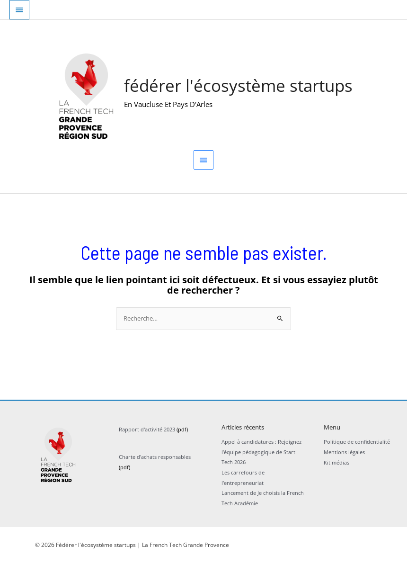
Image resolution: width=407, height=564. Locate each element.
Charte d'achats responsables (155, 457)
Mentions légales (344, 452)
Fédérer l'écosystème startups (238, 86)
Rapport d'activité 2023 (147, 430)
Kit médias (336, 462)
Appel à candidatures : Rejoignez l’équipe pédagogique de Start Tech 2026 (261, 452)
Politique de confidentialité (357, 442)
